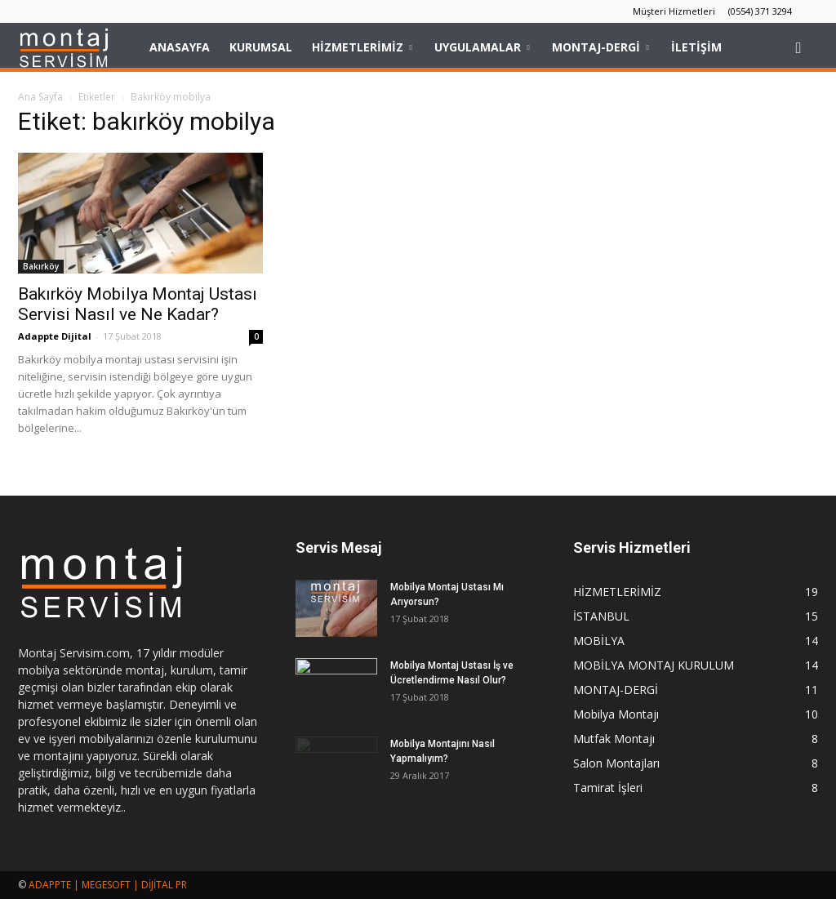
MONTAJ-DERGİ (600, 47)
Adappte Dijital (54, 336)
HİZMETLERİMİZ (361, 47)
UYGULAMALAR (481, 47)
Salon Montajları (616, 763)
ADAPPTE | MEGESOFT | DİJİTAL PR (108, 885)
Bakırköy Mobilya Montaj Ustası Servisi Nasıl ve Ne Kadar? (137, 304)
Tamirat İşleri (608, 787)
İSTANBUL (601, 616)
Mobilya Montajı (616, 714)
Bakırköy (41, 266)
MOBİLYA (599, 640)
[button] (798, 47)
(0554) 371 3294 (760, 11)
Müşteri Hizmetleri (674, 11)
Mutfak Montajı (614, 738)
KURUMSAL (260, 47)
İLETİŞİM (696, 47)
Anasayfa (179, 47)
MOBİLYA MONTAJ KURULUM (653, 665)
